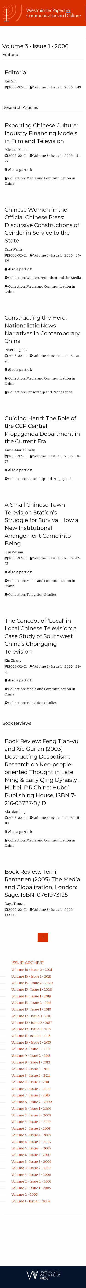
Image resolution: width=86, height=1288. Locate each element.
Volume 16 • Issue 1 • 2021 (31, 976)
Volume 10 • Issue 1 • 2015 (31, 1042)
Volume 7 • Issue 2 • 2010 (30, 1089)
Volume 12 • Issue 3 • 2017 (31, 1016)
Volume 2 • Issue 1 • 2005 (31, 1188)
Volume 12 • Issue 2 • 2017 (31, 1023)
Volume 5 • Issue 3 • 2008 (31, 1115)
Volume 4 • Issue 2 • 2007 (31, 1142)
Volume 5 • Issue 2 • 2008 (31, 1122)
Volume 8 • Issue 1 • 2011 (30, 1082)
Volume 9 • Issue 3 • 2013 (30, 1049)
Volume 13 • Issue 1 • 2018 (31, 1009)
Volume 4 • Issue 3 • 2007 (31, 1148)
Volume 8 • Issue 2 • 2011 (30, 1075)
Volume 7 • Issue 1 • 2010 (30, 1095)
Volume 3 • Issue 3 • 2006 (31, 1161)
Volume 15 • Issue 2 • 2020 (32, 983)
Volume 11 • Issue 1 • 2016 (30, 1036)
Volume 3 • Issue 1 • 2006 (31, 1175)
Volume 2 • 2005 (24, 1194)
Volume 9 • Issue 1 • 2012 (30, 1062)
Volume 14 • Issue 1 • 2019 (31, 996)
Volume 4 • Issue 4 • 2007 (31, 1135)
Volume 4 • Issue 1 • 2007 (31, 1155)
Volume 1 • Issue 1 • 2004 (30, 1201)
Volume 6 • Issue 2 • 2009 (31, 1102)
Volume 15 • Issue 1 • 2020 (31, 989)
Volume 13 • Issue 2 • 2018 (31, 1003)
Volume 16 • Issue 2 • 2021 (31, 970)
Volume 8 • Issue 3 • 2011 (30, 1069)
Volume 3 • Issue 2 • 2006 (31, 1168)
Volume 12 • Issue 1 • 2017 (31, 1029)
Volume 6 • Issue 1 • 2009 (31, 1109)
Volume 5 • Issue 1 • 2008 (31, 1128)
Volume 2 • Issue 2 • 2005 (31, 1181)
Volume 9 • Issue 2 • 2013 (30, 1056)
